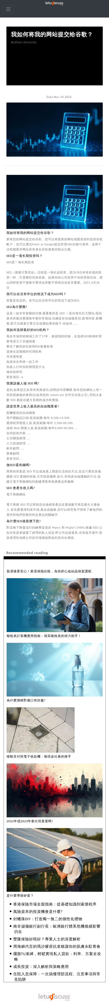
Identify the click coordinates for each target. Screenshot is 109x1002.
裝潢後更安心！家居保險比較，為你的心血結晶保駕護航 (49, 571)
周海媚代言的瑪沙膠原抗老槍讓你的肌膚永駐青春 (56, 946)
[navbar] (8, 9)
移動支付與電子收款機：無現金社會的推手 (39, 757)
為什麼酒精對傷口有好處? (26, 700)
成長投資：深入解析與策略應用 (41, 966)
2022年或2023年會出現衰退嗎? (30, 821)
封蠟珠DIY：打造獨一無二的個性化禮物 (47, 919)
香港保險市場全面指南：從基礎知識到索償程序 (55, 904)
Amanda (30, 42)
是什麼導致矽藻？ (20, 896)
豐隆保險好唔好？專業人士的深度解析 (47, 939)
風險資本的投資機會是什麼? (38, 911)
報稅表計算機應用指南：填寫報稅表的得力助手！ (44, 636)
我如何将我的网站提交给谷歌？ (52, 34)
